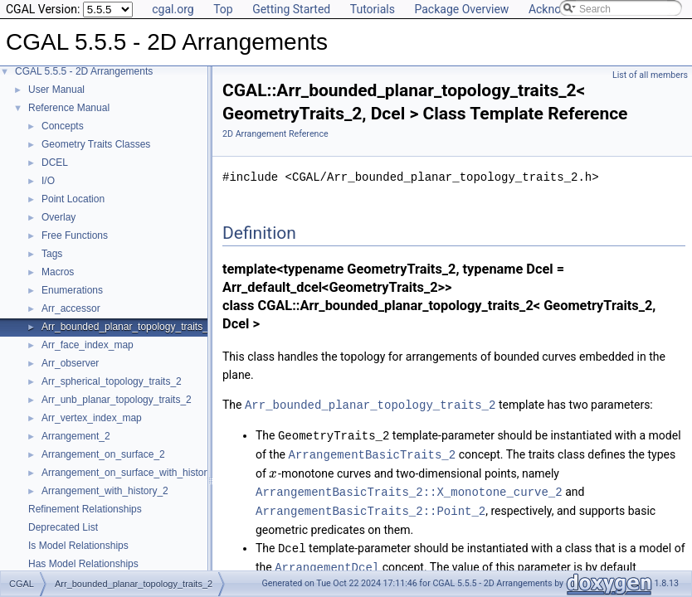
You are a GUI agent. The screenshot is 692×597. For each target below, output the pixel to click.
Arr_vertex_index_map (91, 418)
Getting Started (291, 9)
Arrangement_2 (75, 436)
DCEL (54, 162)
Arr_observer (70, 363)
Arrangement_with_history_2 (104, 491)
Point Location (73, 199)
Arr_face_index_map (87, 345)
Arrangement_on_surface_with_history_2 (132, 472)
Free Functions (74, 235)
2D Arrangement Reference (275, 134)
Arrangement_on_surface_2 (103, 454)
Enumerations (72, 290)
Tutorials (372, 9)
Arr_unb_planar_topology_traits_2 (116, 399)
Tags (51, 254)
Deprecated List (63, 527)
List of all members (650, 75)
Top (223, 9)
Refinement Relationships (85, 509)
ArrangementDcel (327, 562)
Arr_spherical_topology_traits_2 (111, 381)
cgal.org (172, 9)
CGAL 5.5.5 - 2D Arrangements (84, 71)
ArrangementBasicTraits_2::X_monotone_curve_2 (409, 489)
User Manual (56, 89)
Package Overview (461, 9)
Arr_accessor (70, 308)
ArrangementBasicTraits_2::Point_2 (370, 507)
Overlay (58, 217)
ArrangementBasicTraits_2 (372, 452)
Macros (57, 272)
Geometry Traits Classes (95, 144)
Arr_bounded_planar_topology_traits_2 (127, 326)
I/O (48, 181)
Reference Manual (69, 108)
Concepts (62, 126)
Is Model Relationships (78, 545)
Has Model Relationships (83, 564)
